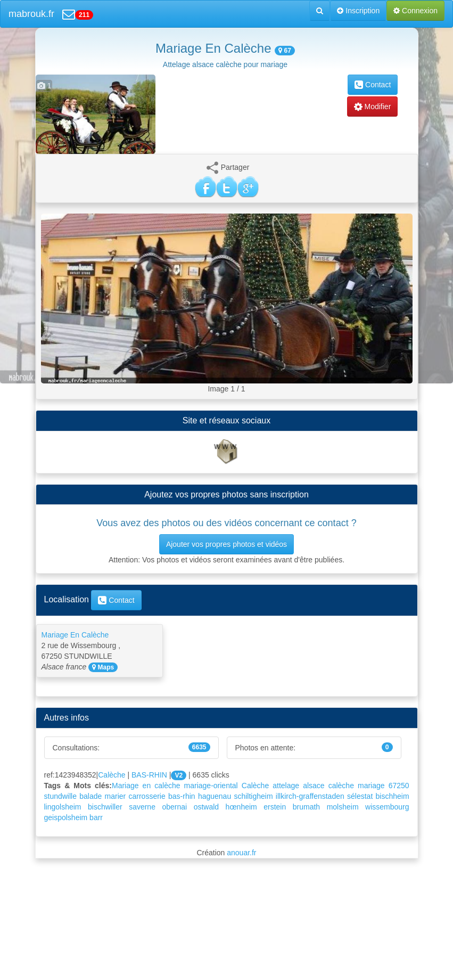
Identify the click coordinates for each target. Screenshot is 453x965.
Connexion (415, 10)
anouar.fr (241, 852)
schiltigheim (253, 796)
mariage (371, 785)
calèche (341, 785)
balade (90, 796)
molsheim (343, 807)
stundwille (60, 796)
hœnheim (241, 807)
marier (115, 796)
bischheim (392, 796)
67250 (399, 785)
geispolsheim (66, 817)
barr (96, 817)
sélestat (360, 796)
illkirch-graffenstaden (310, 796)
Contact (373, 84)
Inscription (358, 10)
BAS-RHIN (149, 775)
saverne (142, 807)
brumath (306, 807)
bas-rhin (181, 796)
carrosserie (147, 796)
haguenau (214, 796)
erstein (274, 807)
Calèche (111, 775)
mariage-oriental (211, 785)
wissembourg (387, 807)
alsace (313, 785)
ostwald (206, 807)
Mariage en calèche (146, 785)
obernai (174, 807)
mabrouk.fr (31, 14)
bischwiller (105, 807)
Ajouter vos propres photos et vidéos (226, 544)
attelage (286, 785)
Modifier (372, 106)
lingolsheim (62, 807)
